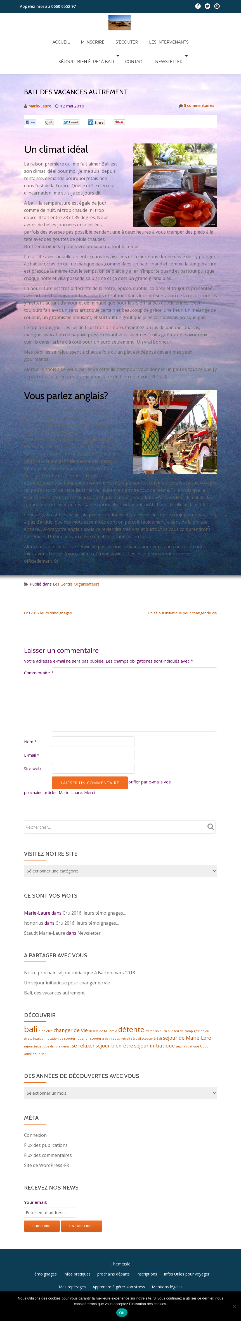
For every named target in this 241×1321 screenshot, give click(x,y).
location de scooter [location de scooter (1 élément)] (61, 1016)
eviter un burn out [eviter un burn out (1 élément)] (159, 1008)
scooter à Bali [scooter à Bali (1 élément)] (152, 1016)
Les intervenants (128, 36)
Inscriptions (146, 1249)
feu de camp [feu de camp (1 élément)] (183, 1008)
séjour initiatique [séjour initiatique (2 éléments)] (154, 1023)
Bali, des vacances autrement (54, 969)
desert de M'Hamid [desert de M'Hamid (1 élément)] (103, 1008)
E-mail (31, 731)
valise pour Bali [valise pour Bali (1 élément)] (35, 1032)
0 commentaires (194, 82)
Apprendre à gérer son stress (119, 1262)
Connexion (35, 1114)
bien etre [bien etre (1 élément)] (46, 1008)
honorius (33, 899)
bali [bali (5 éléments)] (30, 1006)
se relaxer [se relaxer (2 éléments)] (83, 1023)
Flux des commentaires (48, 1134)
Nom (30, 718)
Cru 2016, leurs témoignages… (49, 589)
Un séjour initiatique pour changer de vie (182, 589)
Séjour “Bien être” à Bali (181, 36)
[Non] (234, 1306)
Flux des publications (46, 1124)
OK (121, 1313)
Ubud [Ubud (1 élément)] (204, 1024)
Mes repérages (72, 1262)
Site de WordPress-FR (46, 1144)
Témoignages (44, 1249)
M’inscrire (63, 36)
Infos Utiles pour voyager (186, 1249)
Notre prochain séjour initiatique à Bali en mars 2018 (79, 949)
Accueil (37, 36)
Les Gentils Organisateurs (78, 560)
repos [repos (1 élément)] (115, 1016)
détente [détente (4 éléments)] (131, 1006)
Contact (102, 44)
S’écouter (92, 36)
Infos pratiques (77, 1249)
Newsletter (131, 44)
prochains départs (113, 1249)
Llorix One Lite (91, 1282)
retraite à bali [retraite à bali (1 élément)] (131, 1016)
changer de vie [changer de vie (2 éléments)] (71, 1007)
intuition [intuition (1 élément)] (39, 1016)
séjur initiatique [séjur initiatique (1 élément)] (187, 1024)
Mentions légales (167, 1262)
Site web (32, 745)
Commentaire (38, 649)
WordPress (153, 1282)
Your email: (35, 1180)
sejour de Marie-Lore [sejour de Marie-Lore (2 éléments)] (187, 1015)
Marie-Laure (41, 82)
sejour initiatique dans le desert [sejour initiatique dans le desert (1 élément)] (47, 1024)
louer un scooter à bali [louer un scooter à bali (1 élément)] (93, 1016)
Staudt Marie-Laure (44, 910)
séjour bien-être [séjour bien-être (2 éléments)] (114, 1023)
